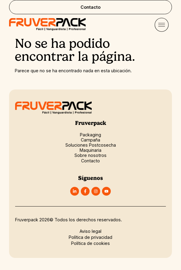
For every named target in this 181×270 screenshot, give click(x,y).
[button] (161, 25)
